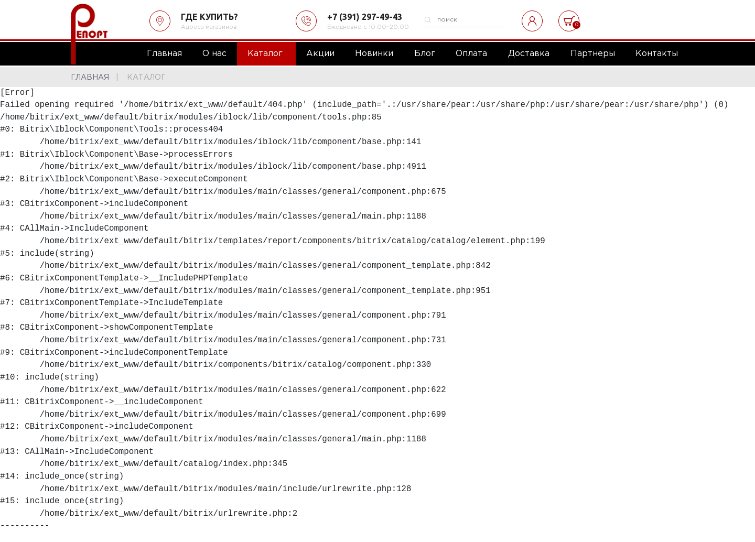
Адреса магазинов (209, 27)
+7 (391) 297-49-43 (364, 16)
